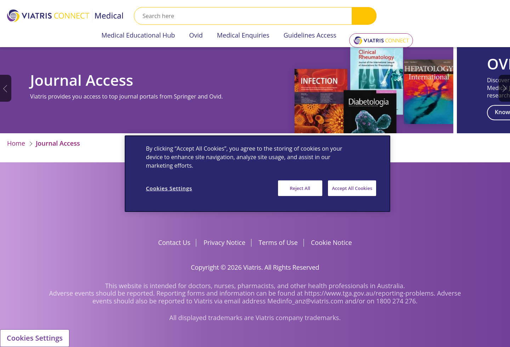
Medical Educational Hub (138, 35)
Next (504, 88)
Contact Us (174, 242)
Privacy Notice (224, 242)
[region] (257, 173)
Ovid (196, 35)
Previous (5, 88)
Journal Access (58, 143)
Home (16, 143)
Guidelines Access (310, 35)
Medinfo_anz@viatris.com (305, 301)
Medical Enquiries (243, 35)
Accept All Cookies (352, 188)
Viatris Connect (380, 37)
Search (364, 15)
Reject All (300, 188)
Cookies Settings (35, 338)
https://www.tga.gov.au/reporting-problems (369, 293)
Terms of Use (278, 242)
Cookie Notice (331, 242)
